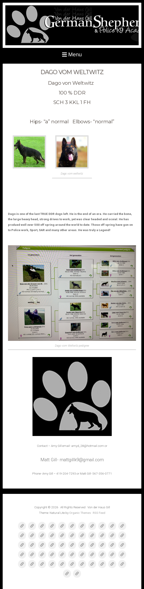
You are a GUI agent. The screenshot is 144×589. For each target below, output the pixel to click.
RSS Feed (99, 512)
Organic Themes (80, 512)
